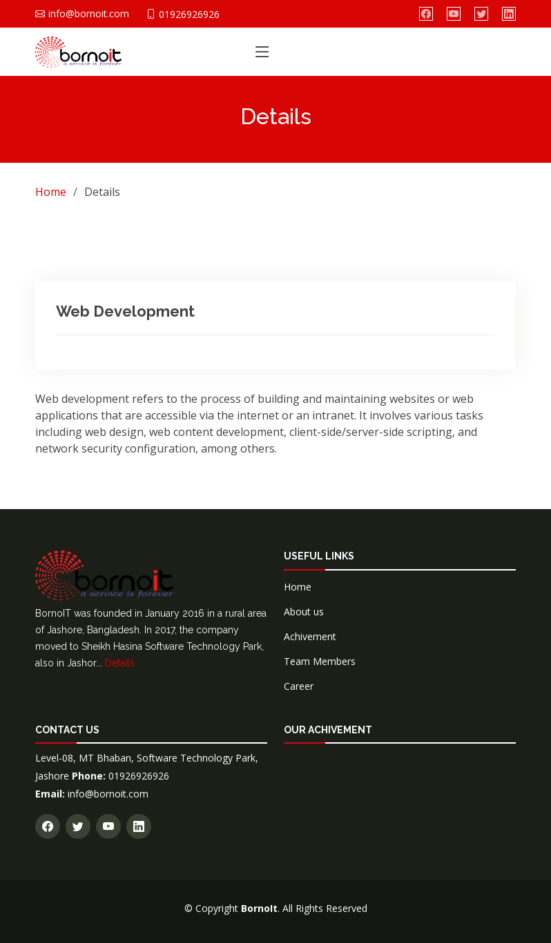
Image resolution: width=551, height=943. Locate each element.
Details (120, 662)
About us (304, 611)
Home (50, 191)
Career (298, 686)
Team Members (320, 661)
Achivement (310, 636)
